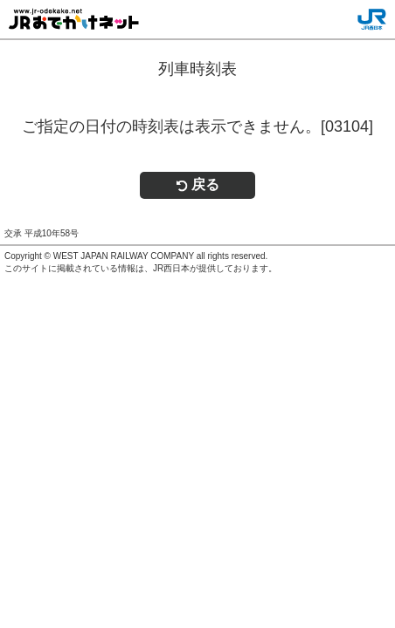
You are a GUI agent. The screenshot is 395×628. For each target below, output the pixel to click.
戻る (197, 184)
